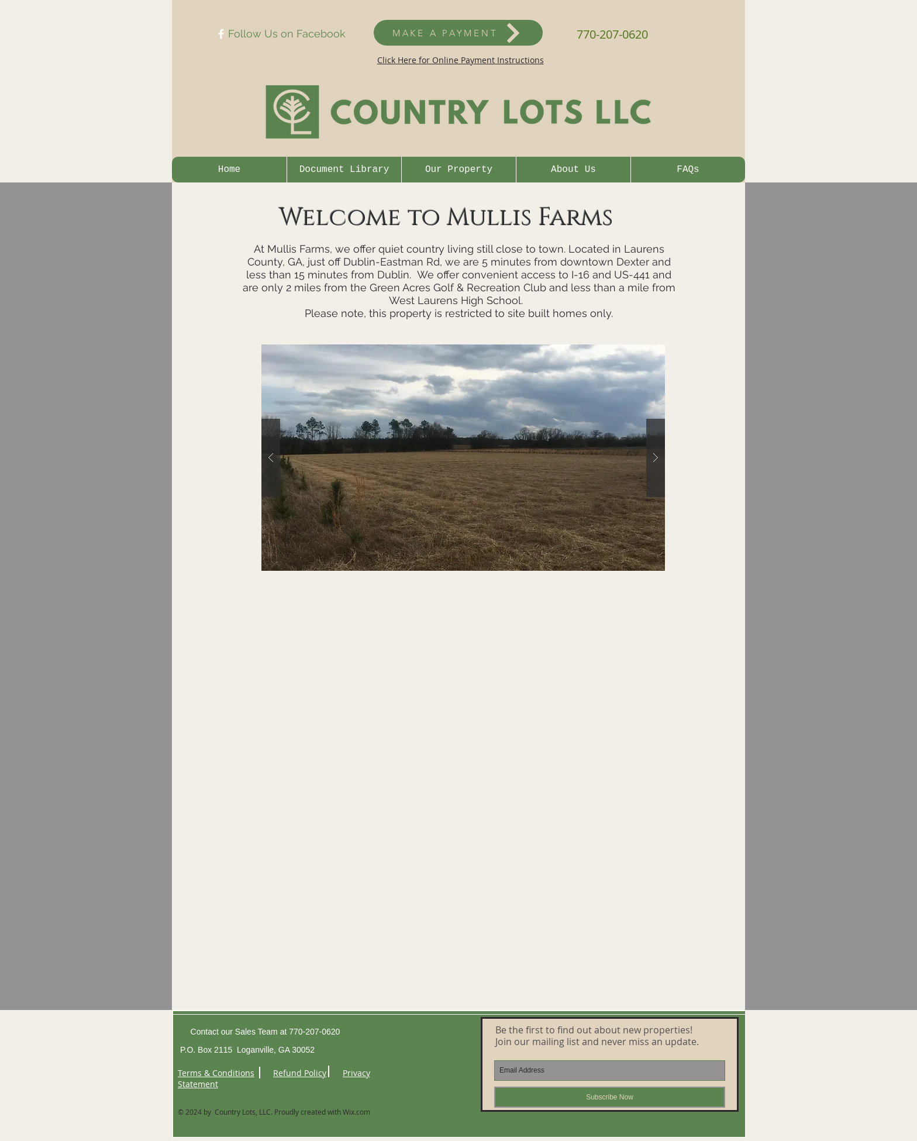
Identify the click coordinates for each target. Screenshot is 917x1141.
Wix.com (356, 1111)
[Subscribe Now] (609, 1097)
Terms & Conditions (216, 1072)
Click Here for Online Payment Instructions (460, 60)
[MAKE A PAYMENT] (458, 33)
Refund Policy (299, 1072)
